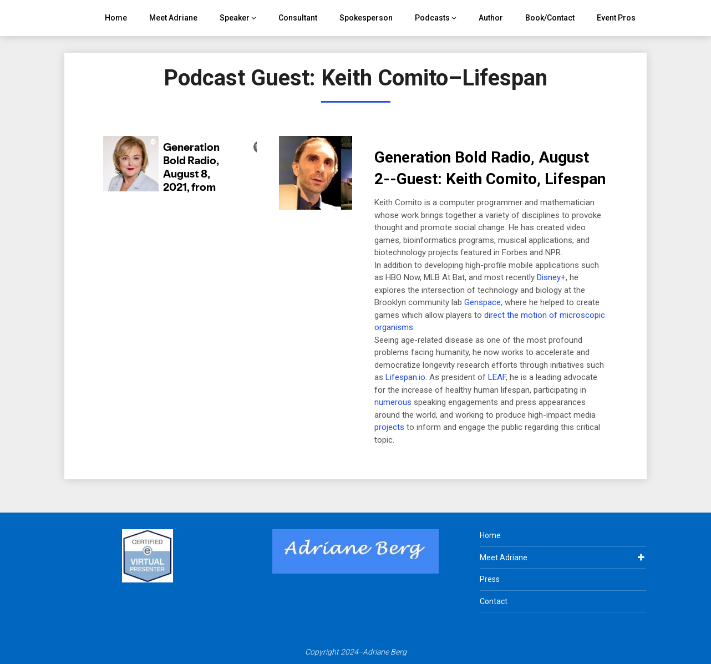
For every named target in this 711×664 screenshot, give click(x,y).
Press (490, 579)
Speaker (235, 17)
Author (491, 17)
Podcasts (432, 17)
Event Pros (616, 17)
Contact (493, 601)
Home (116, 17)
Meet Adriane (173, 17)
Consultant (297, 17)
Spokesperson (366, 17)
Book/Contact (550, 17)
